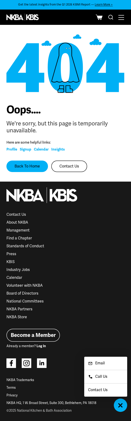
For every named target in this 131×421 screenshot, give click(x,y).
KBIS (10, 261)
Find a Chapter (19, 238)
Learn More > (104, 4)
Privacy (12, 395)
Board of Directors (22, 293)
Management (18, 230)
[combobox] (110, 17)
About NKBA (17, 222)
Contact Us (69, 166)
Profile (11, 149)
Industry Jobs (18, 269)
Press (11, 254)
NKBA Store (16, 317)
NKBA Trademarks (20, 380)
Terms (11, 388)
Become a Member (33, 335)
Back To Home (27, 166)
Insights (58, 149)
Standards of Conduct (25, 246)
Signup (25, 149)
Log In (41, 346)
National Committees (25, 301)
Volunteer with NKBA (24, 285)
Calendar (41, 149)
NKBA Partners (19, 309)
